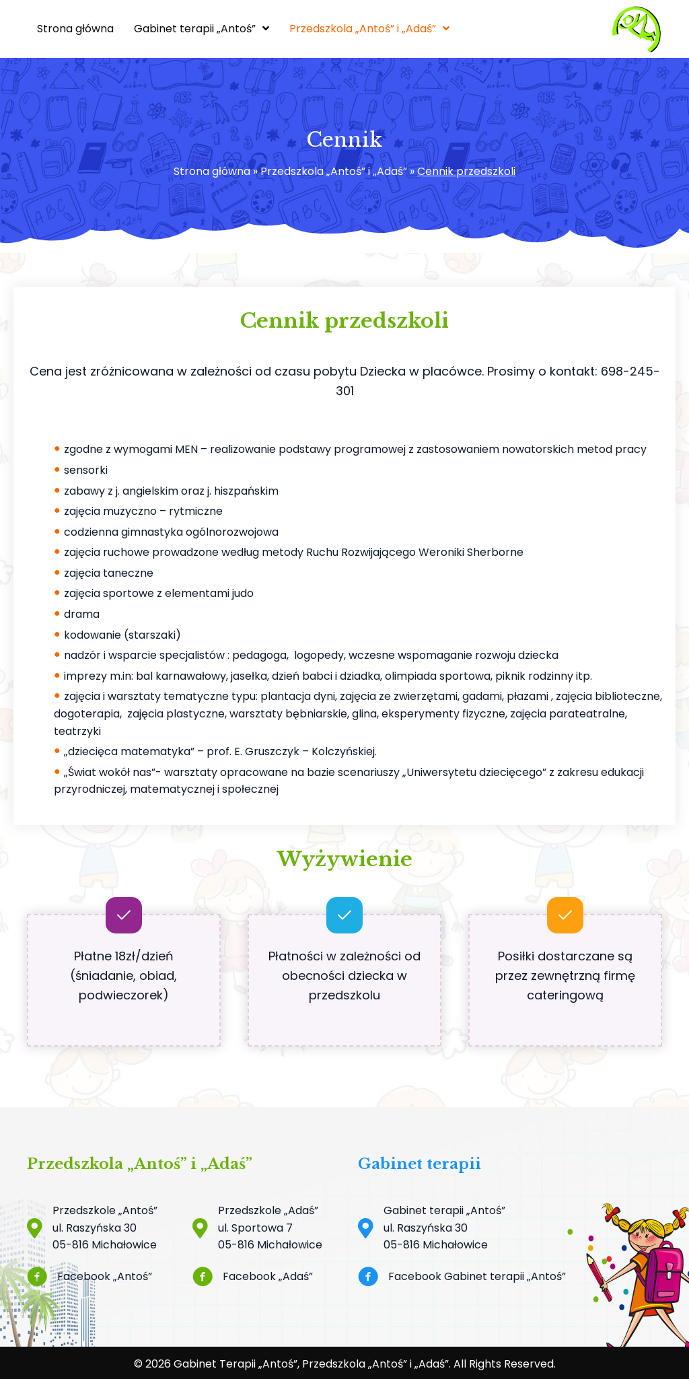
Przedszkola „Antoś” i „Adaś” (333, 171)
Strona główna (212, 171)
